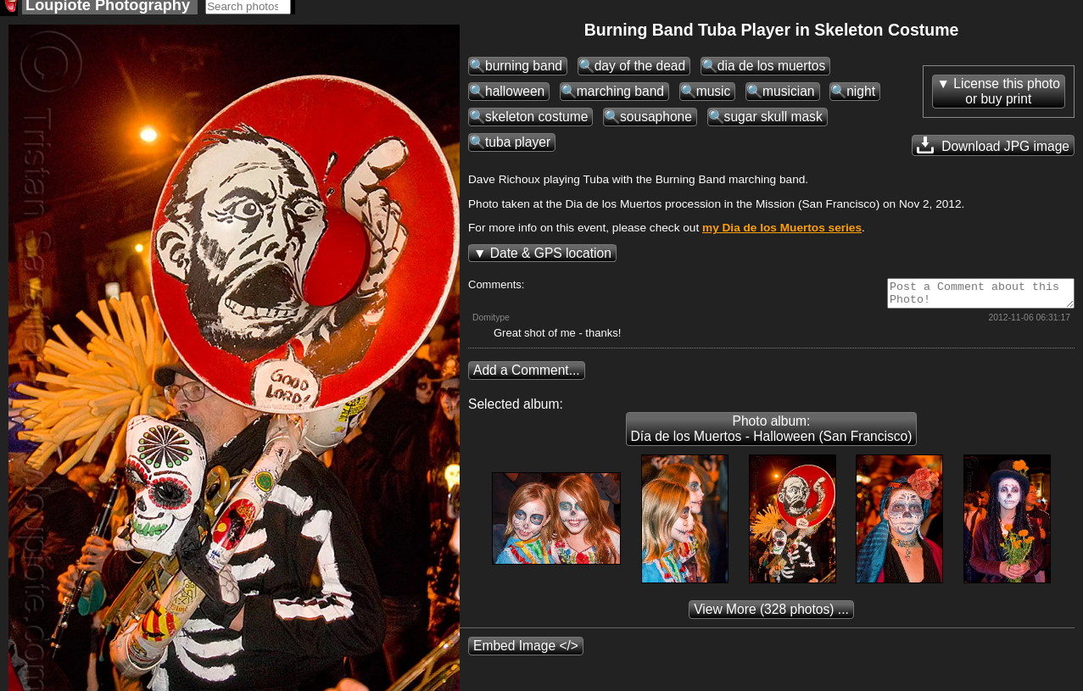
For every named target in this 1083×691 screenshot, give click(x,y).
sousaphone (656, 121)
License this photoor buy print (1006, 96)
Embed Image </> (525, 656)
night (860, 96)
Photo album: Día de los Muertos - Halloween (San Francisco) (772, 439)
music (713, 96)
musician (788, 96)
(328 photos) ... (771, 619)
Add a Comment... (526, 380)
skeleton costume (536, 121)
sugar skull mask (773, 121)
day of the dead (640, 71)
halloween (514, 96)
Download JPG (993, 150)
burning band (523, 71)
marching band (620, 96)
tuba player (517, 147)
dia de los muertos (771, 71)
